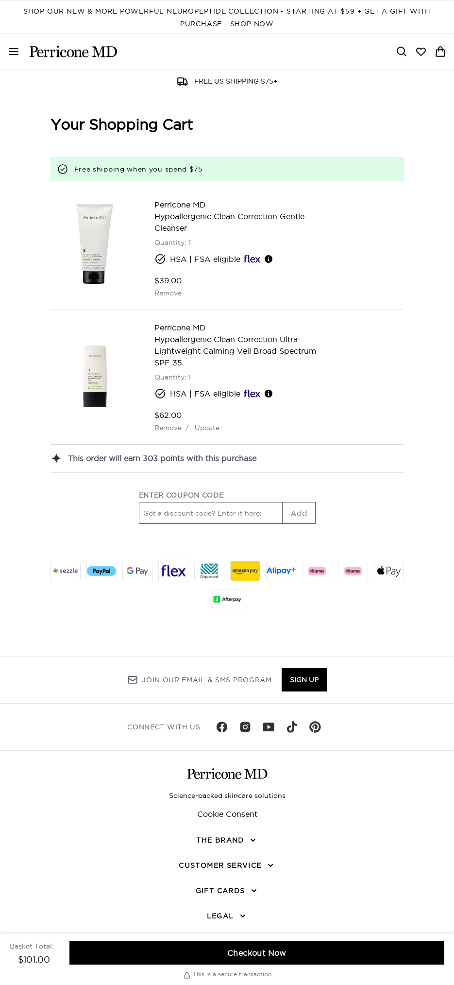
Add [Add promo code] (298, 513)
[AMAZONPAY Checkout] (245, 571)
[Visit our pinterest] (315, 727)
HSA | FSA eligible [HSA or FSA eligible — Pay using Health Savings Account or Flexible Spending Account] (213, 259)
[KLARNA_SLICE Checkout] (317, 571)
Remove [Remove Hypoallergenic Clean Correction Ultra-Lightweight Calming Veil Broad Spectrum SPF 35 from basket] (168, 428)
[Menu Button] (13, 51)
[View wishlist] (421, 51)
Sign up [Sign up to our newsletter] (304, 680)
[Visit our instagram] (245, 727)
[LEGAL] (227, 916)
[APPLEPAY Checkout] (389, 571)
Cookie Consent (227, 814)
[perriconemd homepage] (73, 51)
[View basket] (440, 51)
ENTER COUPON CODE (181, 495)
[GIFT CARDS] (227, 891)
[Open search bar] (401, 51)
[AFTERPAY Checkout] (227, 599)
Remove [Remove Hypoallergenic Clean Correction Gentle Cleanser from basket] (168, 293)
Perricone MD (180, 204)
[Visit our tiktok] (291, 727)
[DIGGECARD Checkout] (209, 571)
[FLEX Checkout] (173, 571)
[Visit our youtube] (268, 727)
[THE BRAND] (227, 840)
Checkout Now (256, 953)
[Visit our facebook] (222, 727)
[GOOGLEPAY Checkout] (137, 571)
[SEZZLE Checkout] (65, 571)
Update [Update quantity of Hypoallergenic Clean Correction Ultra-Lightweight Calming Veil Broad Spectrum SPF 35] (207, 428)
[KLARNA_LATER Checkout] (353, 571)
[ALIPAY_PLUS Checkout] (281, 571)
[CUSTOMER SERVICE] (227, 865)
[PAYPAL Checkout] (101, 571)
